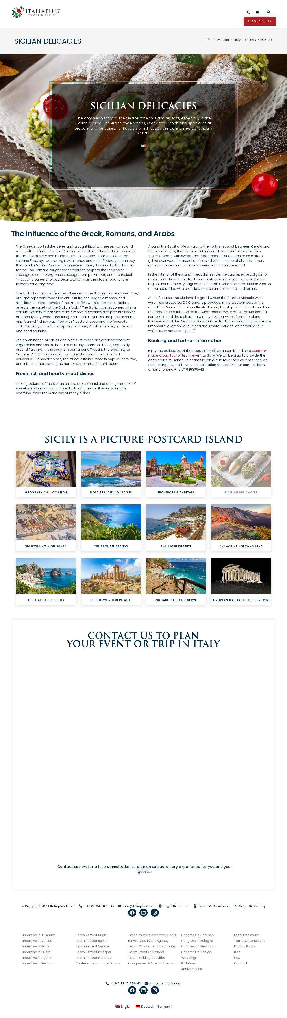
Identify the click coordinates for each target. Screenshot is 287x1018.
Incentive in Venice (37, 940)
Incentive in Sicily (35, 946)
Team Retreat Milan (90, 935)
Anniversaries (191, 969)
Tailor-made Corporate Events (152, 935)
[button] (269, 12)
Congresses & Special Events (150, 963)
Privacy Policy (244, 946)
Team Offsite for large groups (151, 946)
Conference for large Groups (98, 963)
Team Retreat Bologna (93, 952)
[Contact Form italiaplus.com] (142, 755)
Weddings (189, 957)
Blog (237, 952)
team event (192, 355)
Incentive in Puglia (36, 952)
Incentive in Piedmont (39, 963)
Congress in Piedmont (198, 946)
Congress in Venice (196, 952)
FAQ (237, 957)
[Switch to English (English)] (123, 1006)
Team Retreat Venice (92, 946)
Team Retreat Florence (93, 957)
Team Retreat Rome (91, 940)
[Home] (208, 40)
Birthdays (188, 963)
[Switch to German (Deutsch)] (154, 1006)
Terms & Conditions (249, 940)
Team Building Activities (146, 957)
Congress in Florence (197, 935)
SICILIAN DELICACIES (259, 40)
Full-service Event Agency (148, 940)
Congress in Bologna (197, 940)
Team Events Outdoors (146, 952)
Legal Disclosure (246, 935)
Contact (240, 963)
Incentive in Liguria (36, 957)
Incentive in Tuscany (38, 935)
